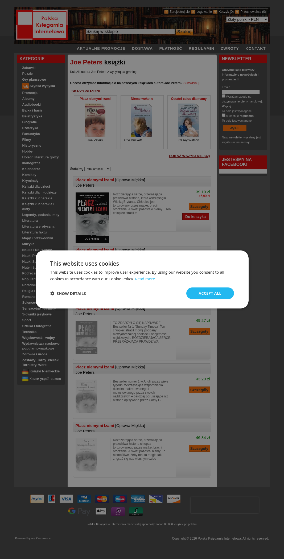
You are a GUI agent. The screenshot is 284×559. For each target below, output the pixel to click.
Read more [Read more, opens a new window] (145, 278)
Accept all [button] (210, 293)
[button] (68, 293)
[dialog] (142, 279)
